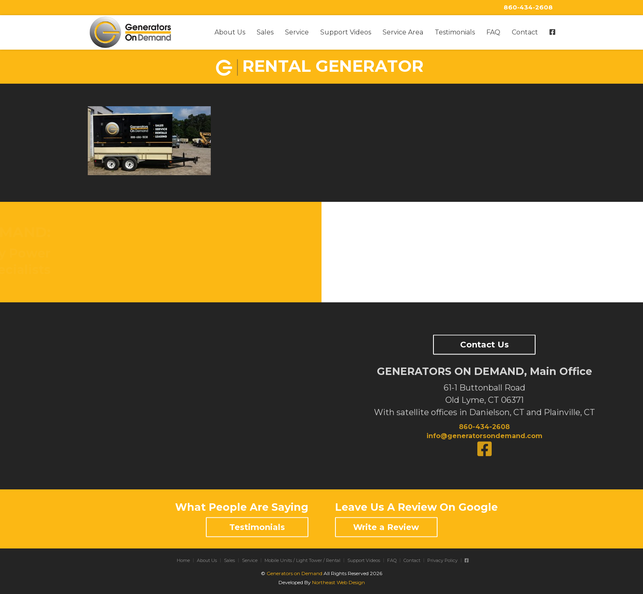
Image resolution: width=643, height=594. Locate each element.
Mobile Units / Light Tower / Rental (302, 560)
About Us (229, 32)
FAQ (493, 32)
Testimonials (455, 32)
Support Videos (345, 32)
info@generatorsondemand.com (484, 436)
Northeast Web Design (338, 582)
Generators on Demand (294, 573)
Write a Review (386, 527)
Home (183, 560)
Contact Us (484, 345)
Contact (525, 32)
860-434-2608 (528, 7)
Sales (265, 32)
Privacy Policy (442, 560)
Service (297, 32)
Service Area (403, 32)
